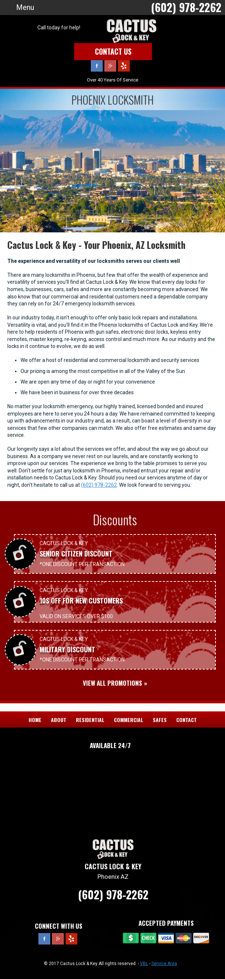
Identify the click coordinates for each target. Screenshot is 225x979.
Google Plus (110, 66)
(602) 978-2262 (99, 485)
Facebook (97, 66)
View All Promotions (112, 683)
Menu (25, 7)
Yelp (124, 66)
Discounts (115, 519)
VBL (144, 963)
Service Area (164, 963)
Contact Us (113, 51)
